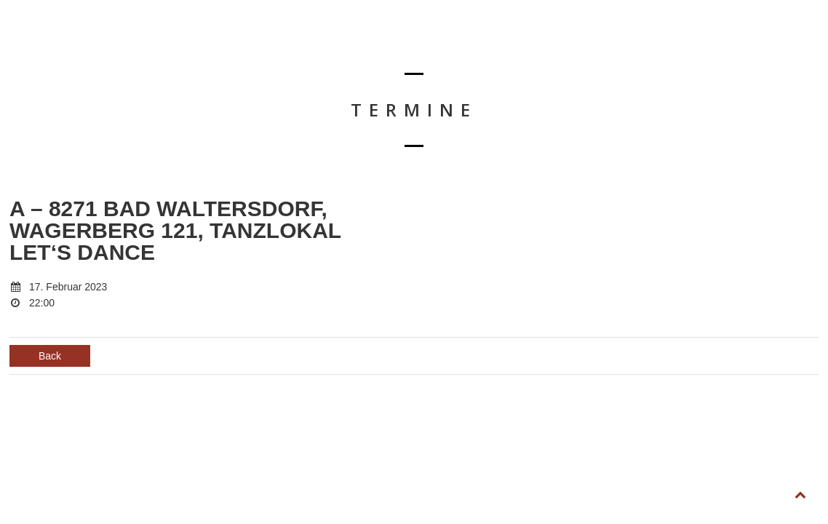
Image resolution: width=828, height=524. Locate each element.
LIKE (689, 48)
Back (50, 356)
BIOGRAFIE (419, 48)
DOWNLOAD (497, 48)
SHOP (634, 48)
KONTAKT (571, 48)
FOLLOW (750, 48)
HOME (285, 48)
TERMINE (349, 48)
